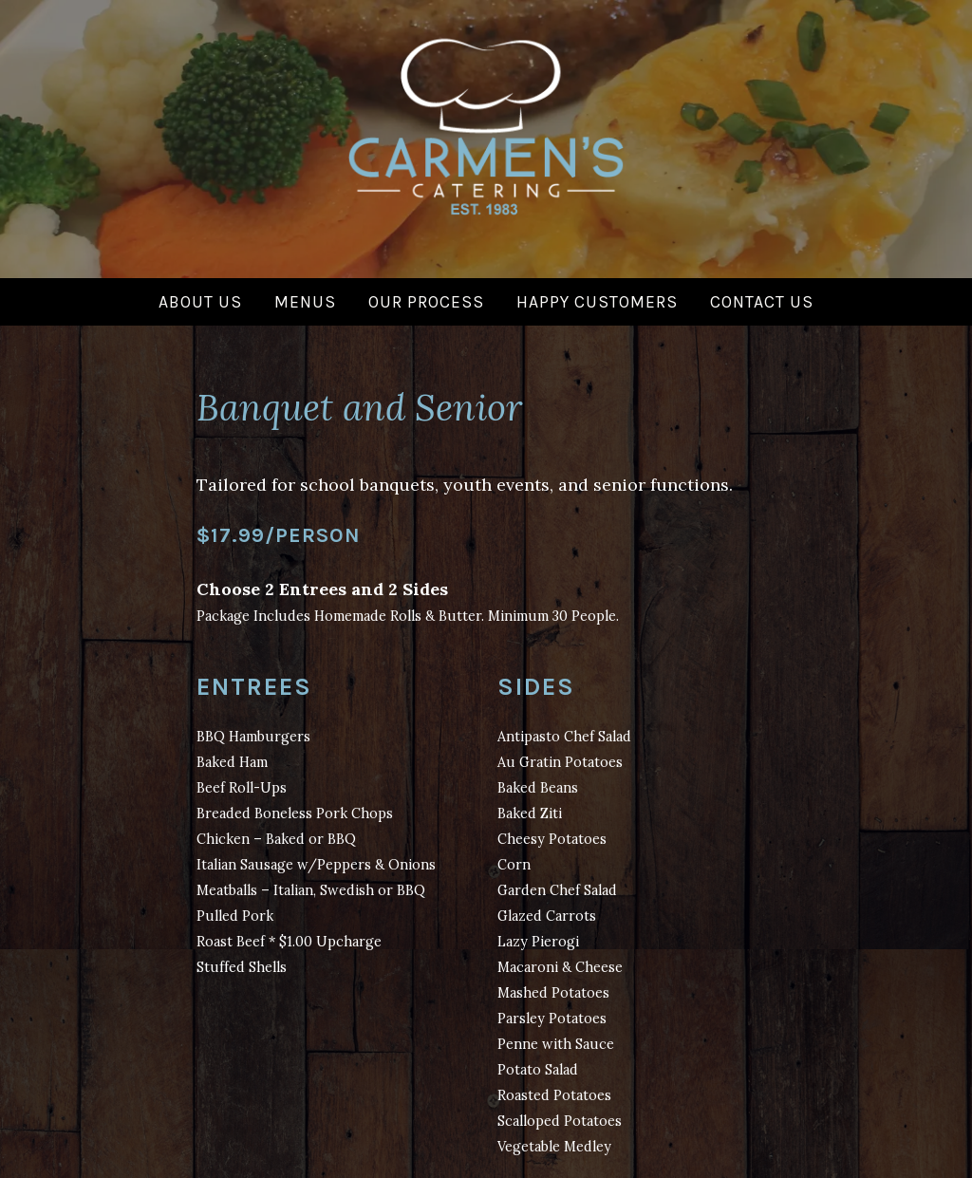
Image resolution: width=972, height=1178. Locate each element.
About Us (200, 301)
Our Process (426, 301)
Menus (305, 301)
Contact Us (761, 301)
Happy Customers (597, 301)
